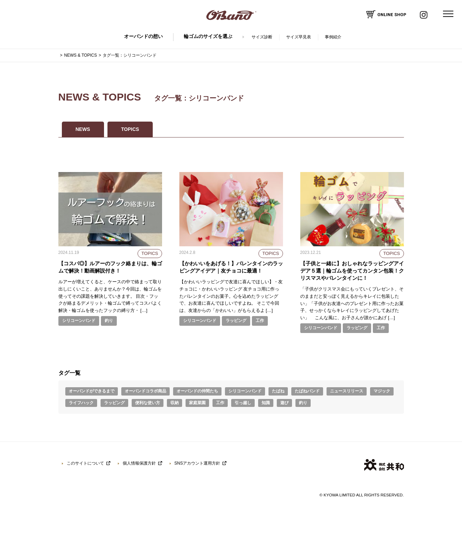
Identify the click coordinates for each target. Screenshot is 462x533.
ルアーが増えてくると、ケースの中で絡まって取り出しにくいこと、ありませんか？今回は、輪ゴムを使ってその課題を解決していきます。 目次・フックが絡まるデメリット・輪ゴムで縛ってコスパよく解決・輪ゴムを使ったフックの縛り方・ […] (110, 296)
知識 (266, 402)
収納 (174, 402)
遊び (284, 402)
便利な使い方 (147, 402)
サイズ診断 (262, 37)
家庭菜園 (197, 402)
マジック (382, 391)
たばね (278, 391)
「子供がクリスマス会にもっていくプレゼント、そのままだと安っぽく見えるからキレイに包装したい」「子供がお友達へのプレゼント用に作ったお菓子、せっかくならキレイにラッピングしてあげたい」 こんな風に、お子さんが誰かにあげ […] (352, 303)
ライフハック (81, 402)
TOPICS (130, 129)
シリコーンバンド (78, 320)
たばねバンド (307, 391)
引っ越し (243, 402)
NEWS (83, 129)
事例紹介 (333, 37)
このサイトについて (85, 463)
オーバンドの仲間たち (197, 391)
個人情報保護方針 (139, 463)
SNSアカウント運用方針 (197, 463)
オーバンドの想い (143, 36)
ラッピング (236, 320)
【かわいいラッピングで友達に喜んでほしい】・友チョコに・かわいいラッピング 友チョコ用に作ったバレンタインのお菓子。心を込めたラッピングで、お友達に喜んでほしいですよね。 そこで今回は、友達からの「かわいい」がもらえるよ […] (231, 296)
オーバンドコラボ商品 (145, 391)
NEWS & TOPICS (80, 55)
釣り (109, 320)
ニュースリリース (346, 391)
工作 (260, 320)
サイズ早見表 (298, 37)
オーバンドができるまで (91, 391)
